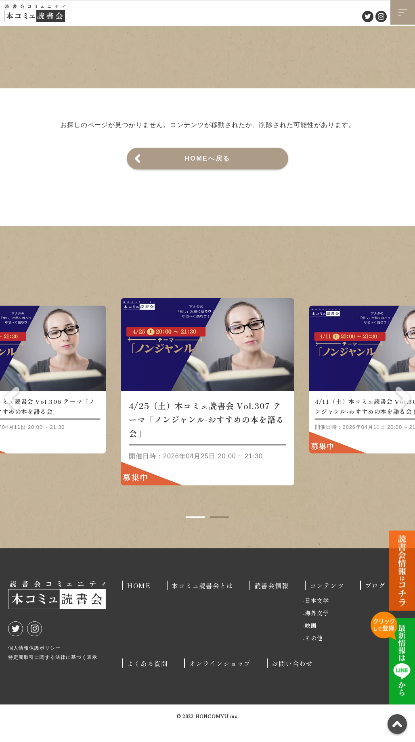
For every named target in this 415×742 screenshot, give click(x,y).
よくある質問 (147, 677)
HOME (139, 599)
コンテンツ (327, 599)
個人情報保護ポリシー (34, 662)
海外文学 (317, 627)
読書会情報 (271, 599)
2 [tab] (219, 531)
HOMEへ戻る (208, 158)
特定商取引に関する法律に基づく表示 (52, 671)
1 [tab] (195, 531)
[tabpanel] (207, 406)
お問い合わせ (292, 677)
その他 (314, 652)
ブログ (375, 599)
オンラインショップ (220, 677)
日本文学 (317, 614)
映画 (311, 639)
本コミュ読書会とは (202, 599)
